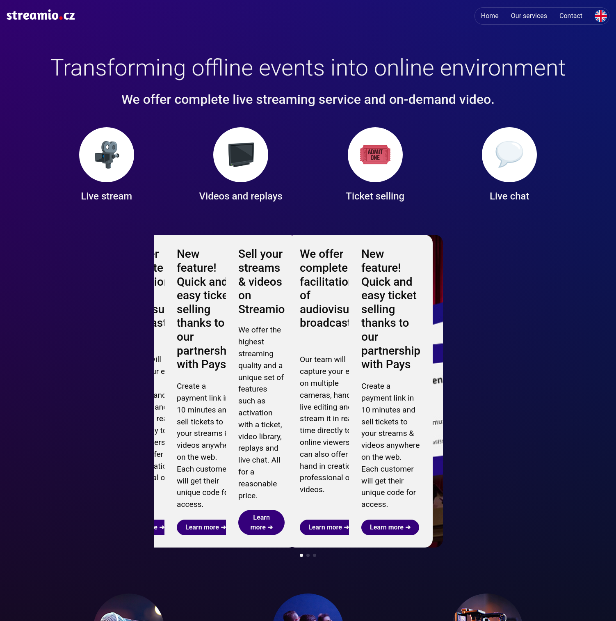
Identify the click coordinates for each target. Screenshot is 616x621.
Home (490, 16)
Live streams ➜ (272, 535)
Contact (570, 16)
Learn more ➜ (91, 334)
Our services (529, 16)
